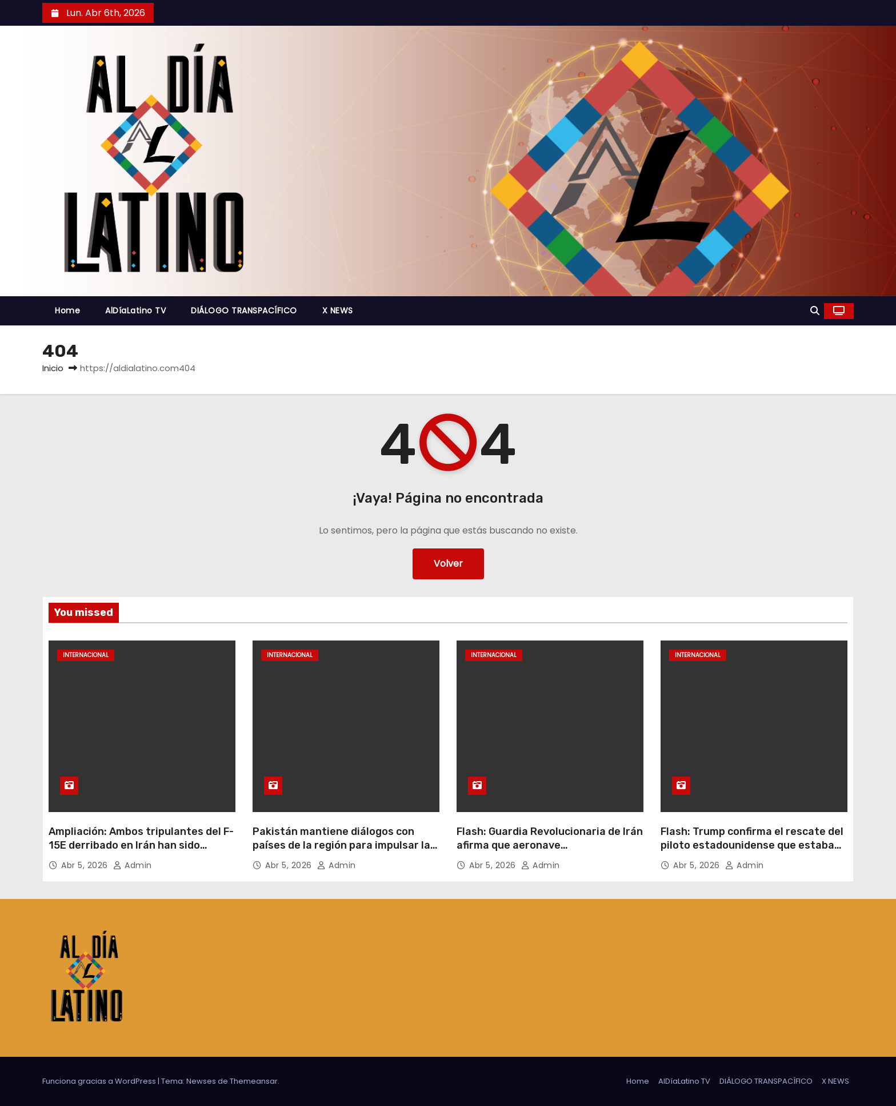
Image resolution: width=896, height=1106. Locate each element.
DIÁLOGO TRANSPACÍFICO (244, 310)
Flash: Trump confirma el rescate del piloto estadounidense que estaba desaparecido (752, 845)
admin (132, 865)
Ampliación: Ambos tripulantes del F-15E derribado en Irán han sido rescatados (141, 845)
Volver (448, 563)
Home (67, 310)
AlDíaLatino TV (135, 310)
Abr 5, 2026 (85, 865)
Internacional (86, 655)
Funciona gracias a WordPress (100, 1081)
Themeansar (254, 1081)
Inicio (52, 368)
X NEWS (337, 310)
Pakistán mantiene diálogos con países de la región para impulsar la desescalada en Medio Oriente (341, 845)
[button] (814, 310)
